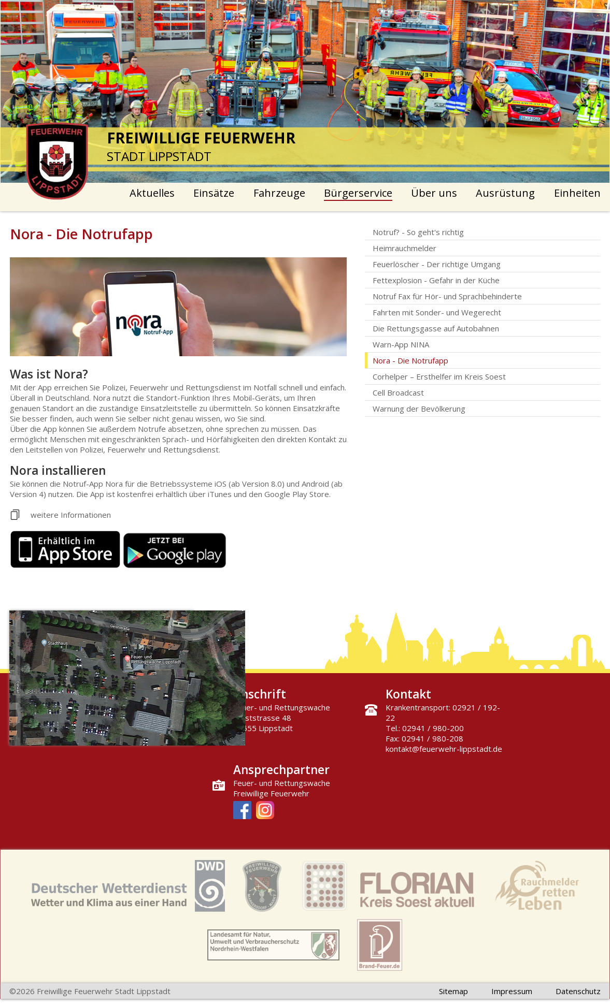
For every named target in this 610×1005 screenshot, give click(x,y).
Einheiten (577, 193)
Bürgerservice (358, 193)
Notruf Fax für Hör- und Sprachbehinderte (447, 296)
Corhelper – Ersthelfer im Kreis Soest (439, 376)
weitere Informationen (71, 514)
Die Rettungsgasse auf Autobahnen (436, 328)
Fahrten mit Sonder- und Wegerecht (437, 312)
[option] (305, 91)
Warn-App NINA (401, 344)
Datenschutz (578, 991)
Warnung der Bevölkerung (419, 408)
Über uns (434, 193)
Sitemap (453, 991)
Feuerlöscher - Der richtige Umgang (437, 264)
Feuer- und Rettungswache (281, 783)
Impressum (511, 991)
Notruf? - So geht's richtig (418, 232)
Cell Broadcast (398, 392)
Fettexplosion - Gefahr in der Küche (436, 280)
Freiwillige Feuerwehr (271, 793)
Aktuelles (152, 193)
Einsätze (213, 193)
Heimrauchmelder (404, 248)
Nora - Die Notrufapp (410, 360)
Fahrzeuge (279, 193)
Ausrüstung (505, 193)
